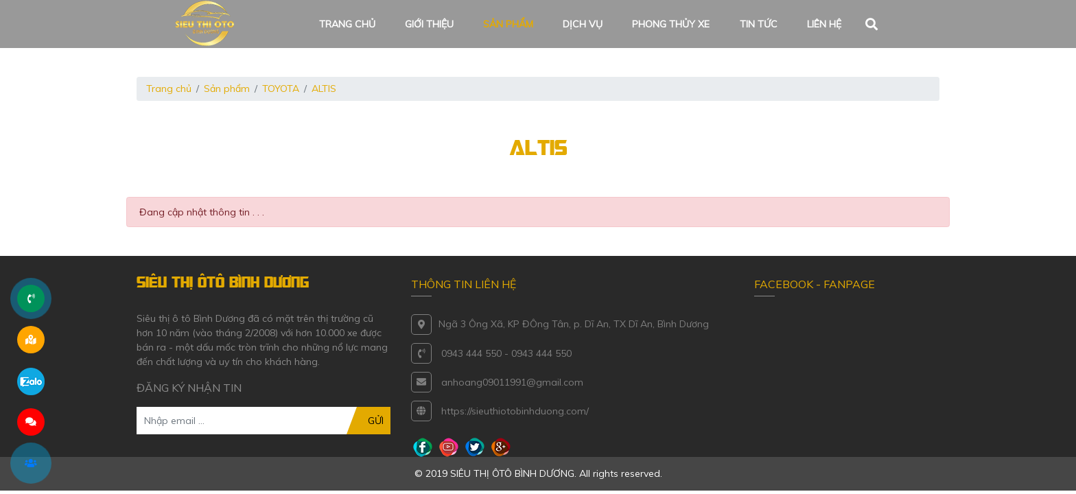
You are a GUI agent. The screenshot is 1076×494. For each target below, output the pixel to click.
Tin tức (758, 24)
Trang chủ (347, 24)
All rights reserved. (620, 473)
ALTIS (324, 88)
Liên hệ (824, 24)
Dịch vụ (583, 24)
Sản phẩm (508, 24)
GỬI (376, 420)
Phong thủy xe (671, 24)
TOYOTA (280, 88)
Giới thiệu (429, 24)
